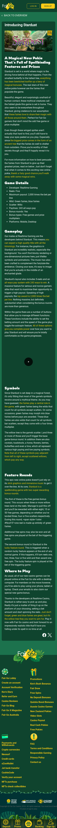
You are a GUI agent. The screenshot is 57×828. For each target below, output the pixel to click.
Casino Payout (37, 720)
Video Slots (36, 715)
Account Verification (12, 687)
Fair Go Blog (8, 705)
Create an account (11, 682)
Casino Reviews (10, 701)
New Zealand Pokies (40, 711)
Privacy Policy (37, 757)
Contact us (35, 762)
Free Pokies (36, 729)
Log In (33, 6)
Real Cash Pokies (39, 725)
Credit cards (8, 759)
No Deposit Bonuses (40, 697)
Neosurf (6, 754)
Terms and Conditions (41, 748)
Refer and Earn (9, 696)
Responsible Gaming (40, 753)
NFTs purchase (9, 781)
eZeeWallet (7, 763)
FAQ (32, 744)
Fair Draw (35, 688)
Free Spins (35, 693)
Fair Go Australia (10, 714)
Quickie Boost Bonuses (42, 702)
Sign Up (48, 6)
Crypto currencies (11, 749)
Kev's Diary (7, 692)
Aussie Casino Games (41, 706)
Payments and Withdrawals (9, 744)
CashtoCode (8, 772)
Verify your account (12, 777)
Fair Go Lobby (9, 678)
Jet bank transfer (11, 768)
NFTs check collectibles (14, 786)
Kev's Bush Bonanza (40, 683)
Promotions (36, 679)
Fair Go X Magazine (12, 710)
